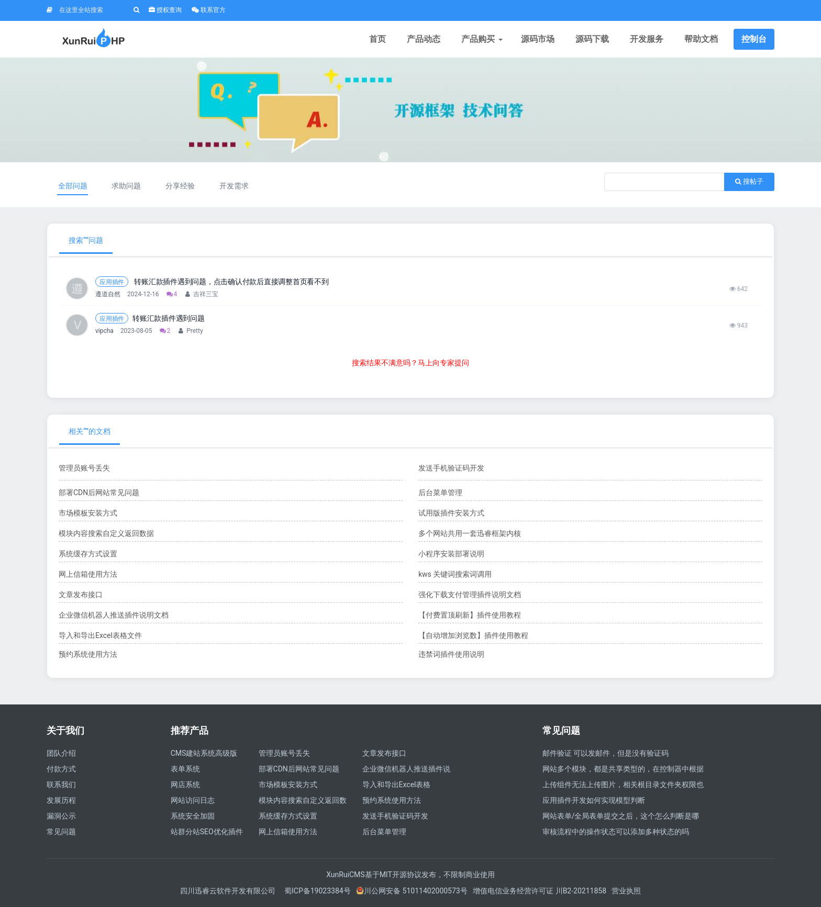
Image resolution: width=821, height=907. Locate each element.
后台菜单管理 (440, 492)
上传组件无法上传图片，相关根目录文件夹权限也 (623, 784)
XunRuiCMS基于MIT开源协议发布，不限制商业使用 (410, 874)
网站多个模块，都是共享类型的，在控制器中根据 (623, 769)
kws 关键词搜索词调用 (455, 574)
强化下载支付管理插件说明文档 (469, 594)
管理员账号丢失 (84, 468)
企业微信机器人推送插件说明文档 (114, 615)
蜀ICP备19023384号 (317, 891)
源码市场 (537, 39)
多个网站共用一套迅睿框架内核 (469, 533)
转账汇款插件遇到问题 (168, 318)
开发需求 (234, 186)
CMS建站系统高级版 (204, 753)
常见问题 (61, 831)
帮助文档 (701, 39)
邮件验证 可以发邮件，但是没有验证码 (605, 753)
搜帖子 (749, 181)
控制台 (754, 39)
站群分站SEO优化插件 (207, 831)
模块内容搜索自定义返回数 (303, 800)
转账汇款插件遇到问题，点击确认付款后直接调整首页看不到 (230, 281)
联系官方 (209, 10)
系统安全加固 (193, 816)
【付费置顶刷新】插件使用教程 (469, 615)
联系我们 (61, 784)
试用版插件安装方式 (451, 513)
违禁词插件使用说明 (451, 654)
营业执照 (626, 891)
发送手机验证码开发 (451, 468)
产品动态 (423, 39)
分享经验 (180, 186)
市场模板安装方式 (88, 513)
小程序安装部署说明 (451, 554)
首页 (377, 39)
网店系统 (185, 784)
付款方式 (61, 769)
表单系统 (185, 769)
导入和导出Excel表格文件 (100, 635)
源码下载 (592, 39)
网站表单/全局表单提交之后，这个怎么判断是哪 (621, 816)
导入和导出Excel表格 (396, 784)
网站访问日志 (193, 800)
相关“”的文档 (89, 431)
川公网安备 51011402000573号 (412, 891)
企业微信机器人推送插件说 (406, 769)
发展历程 (61, 800)
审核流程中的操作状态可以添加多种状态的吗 (615, 831)
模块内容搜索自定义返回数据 (106, 533)
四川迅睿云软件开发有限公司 (228, 891)
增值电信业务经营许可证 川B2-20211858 (539, 891)
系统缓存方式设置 (88, 554)
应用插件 (111, 282)
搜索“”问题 (86, 240)
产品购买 (480, 39)
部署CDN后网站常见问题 (99, 492)
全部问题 (72, 186)
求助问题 (126, 186)
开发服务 (646, 39)
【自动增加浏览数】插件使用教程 (473, 635)
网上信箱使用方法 (88, 574)
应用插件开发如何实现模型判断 (593, 800)
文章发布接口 (81, 594)
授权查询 (165, 10)
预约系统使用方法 (88, 654)
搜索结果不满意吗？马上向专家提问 (410, 363)
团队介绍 (61, 753)
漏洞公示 (61, 816)
